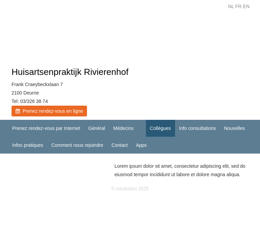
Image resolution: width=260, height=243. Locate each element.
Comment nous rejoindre (77, 145)
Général (96, 128)
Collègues (160, 128)
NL (231, 6)
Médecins (123, 128)
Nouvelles (234, 128)
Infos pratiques (27, 145)
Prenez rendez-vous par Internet (46, 128)
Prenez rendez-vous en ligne (49, 111)
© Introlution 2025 (130, 188)
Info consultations (197, 128)
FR (238, 6)
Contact (119, 145)
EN (246, 6)
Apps (141, 145)
